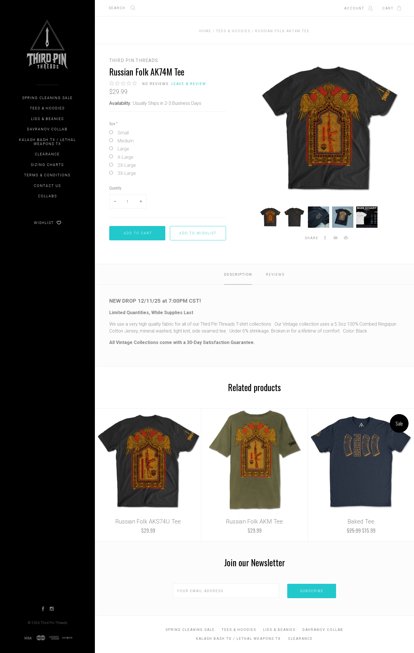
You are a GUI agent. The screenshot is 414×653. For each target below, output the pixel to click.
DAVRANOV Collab (47, 129)
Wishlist (47, 223)
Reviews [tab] (275, 275)
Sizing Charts (47, 165)
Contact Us (47, 186)
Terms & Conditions (47, 175)
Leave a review (188, 84)
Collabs (47, 196)
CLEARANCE (47, 154)
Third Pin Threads (54, 623)
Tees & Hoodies (47, 108)
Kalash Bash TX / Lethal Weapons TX (47, 142)
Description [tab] (238, 275)
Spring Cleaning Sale (47, 98)
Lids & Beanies (47, 119)
